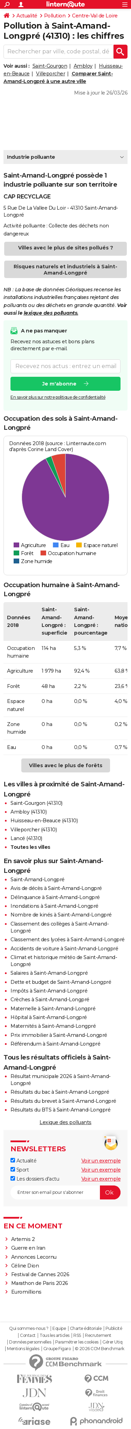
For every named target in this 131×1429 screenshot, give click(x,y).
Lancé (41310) (26, 838)
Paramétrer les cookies (77, 1342)
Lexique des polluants (65, 1122)
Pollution (55, 16)
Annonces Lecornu (34, 1257)
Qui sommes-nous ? (29, 1328)
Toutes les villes (30, 847)
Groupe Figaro (57, 1348)
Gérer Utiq (112, 1342)
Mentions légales (23, 1348)
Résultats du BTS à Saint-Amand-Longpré (60, 1110)
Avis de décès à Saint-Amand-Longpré (56, 888)
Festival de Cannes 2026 (40, 1274)
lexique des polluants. (51, 313)
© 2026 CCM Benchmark (99, 1348)
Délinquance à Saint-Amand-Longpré (55, 897)
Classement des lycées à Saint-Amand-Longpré (67, 939)
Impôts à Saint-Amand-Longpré (48, 991)
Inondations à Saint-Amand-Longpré (54, 906)
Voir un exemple (101, 1161)
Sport (19, 1170)
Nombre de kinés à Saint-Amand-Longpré (61, 915)
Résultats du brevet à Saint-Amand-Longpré (63, 1101)
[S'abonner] (65, 1192)
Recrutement (98, 1335)
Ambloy (83, 66)
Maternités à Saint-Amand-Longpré (53, 1026)
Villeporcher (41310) (33, 829)
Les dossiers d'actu (34, 1179)
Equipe (59, 1328)
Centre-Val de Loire (95, 16)
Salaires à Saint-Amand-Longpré (49, 973)
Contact (28, 1335)
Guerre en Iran (28, 1248)
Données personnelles (30, 1342)
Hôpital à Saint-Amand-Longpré (48, 1017)
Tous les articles (54, 1335)
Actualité (26, 16)
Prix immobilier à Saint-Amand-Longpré (58, 1035)
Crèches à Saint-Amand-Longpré (49, 999)
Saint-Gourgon (49, 66)
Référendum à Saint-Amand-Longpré (55, 1044)
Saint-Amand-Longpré (37, 879)
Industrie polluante (31, 157)
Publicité (113, 1328)
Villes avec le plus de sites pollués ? (65, 248)
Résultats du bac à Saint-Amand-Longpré (59, 1092)
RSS (77, 1335)
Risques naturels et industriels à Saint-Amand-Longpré (65, 269)
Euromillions (26, 1292)
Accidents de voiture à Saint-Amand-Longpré (64, 948)
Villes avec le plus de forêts (65, 765)
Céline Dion (25, 1266)
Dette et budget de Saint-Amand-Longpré (60, 982)
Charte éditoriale (86, 1328)
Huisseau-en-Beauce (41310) (44, 820)
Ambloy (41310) (28, 812)
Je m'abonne (59, 383)
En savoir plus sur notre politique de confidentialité (57, 396)
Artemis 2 (23, 1239)
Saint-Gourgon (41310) (36, 803)
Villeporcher (50, 73)
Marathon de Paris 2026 (39, 1283)
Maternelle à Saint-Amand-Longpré (52, 1008)
